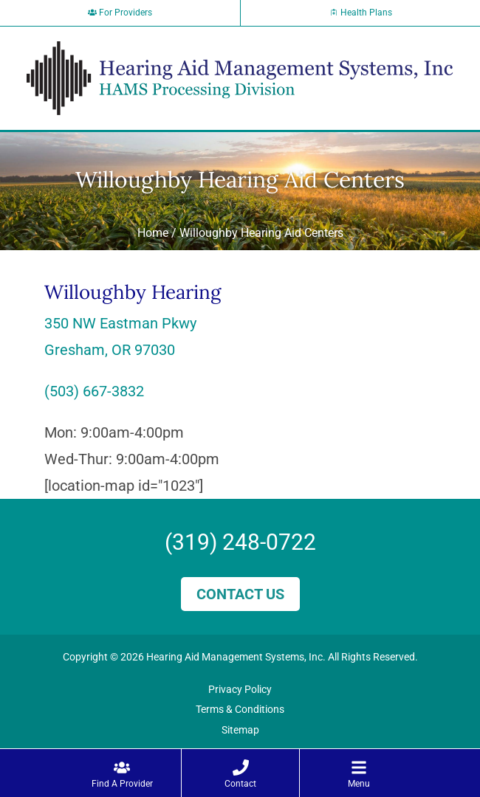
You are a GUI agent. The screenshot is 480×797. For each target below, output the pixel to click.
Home (152, 233)
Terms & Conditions (240, 709)
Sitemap (240, 730)
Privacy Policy (240, 689)
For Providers (120, 12)
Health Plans (360, 12)
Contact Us (240, 594)
